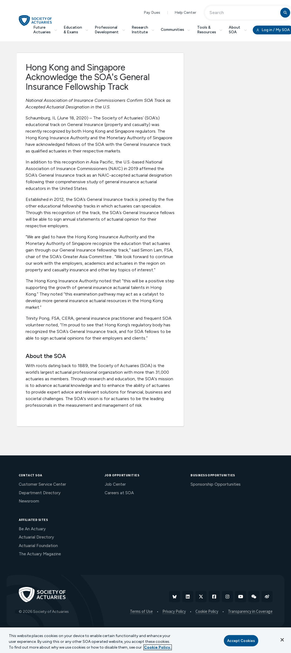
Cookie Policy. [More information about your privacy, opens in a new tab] (157, 647)
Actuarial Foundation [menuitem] (38, 545)
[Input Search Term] (243, 13)
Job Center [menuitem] (115, 484)
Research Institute (143, 29)
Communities (176, 29)
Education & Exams (76, 29)
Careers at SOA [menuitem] (119, 492)
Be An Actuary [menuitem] (32, 528)
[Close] (282, 640)
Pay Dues (152, 12)
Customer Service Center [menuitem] (42, 484)
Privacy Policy (174, 611)
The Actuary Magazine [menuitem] (40, 553)
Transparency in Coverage (250, 611)
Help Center (185, 12)
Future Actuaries (45, 29)
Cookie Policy (206, 611)
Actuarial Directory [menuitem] (36, 537)
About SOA (238, 29)
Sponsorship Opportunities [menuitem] (216, 484)
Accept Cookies (241, 640)
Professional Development (110, 29)
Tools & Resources (209, 29)
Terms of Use (141, 611)
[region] (145, 640)
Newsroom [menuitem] (29, 501)
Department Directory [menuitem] (40, 492)
